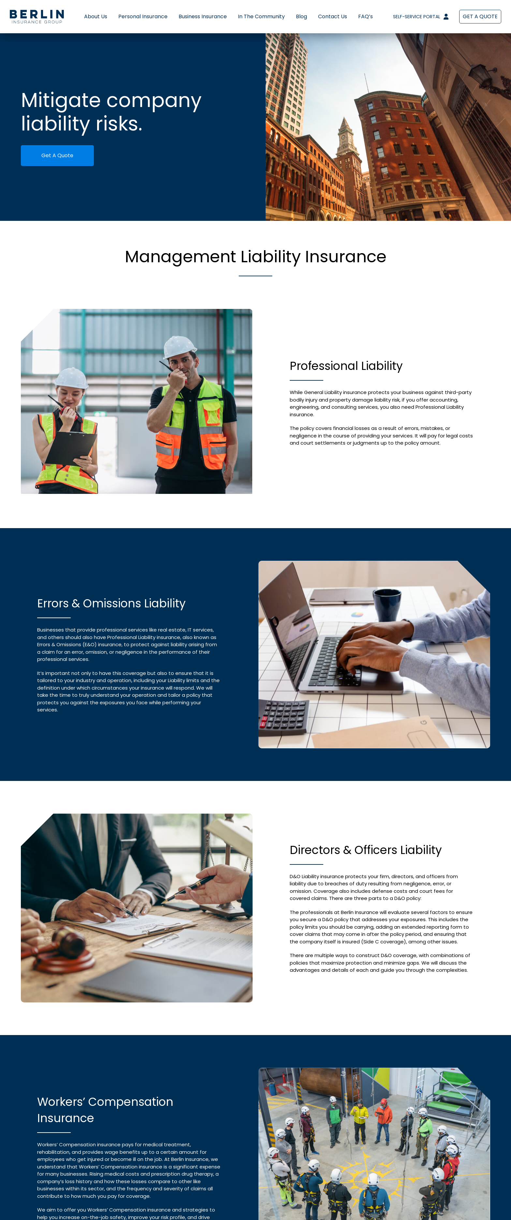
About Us (95, 16)
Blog (301, 16)
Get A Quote (57, 155)
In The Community (261, 16)
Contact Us (332, 16)
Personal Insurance (143, 16)
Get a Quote (480, 16)
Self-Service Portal (420, 16)
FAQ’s (365, 16)
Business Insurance (203, 16)
